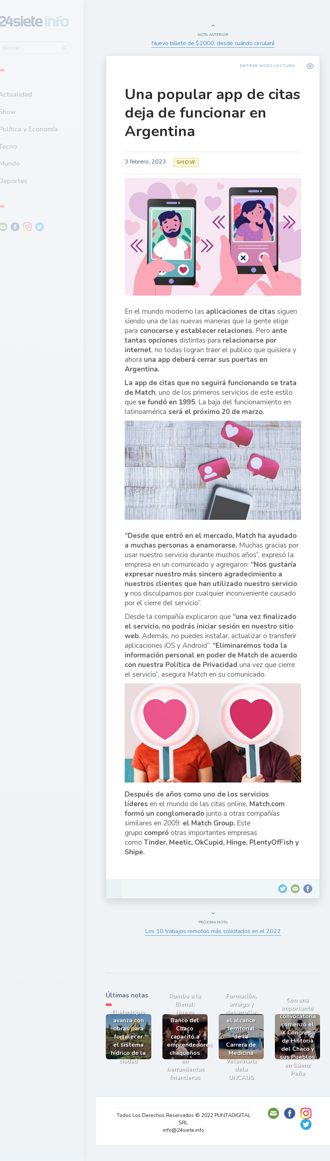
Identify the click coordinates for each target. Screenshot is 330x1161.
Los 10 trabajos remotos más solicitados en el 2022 (215, 949)
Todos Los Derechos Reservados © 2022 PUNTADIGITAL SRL (186, 1135)
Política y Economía (44, 128)
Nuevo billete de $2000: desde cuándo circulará (215, 43)
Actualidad (31, 93)
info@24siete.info (186, 1146)
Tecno (24, 145)
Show (23, 110)
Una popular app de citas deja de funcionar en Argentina (208, 112)
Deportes (29, 179)
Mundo (25, 162)
